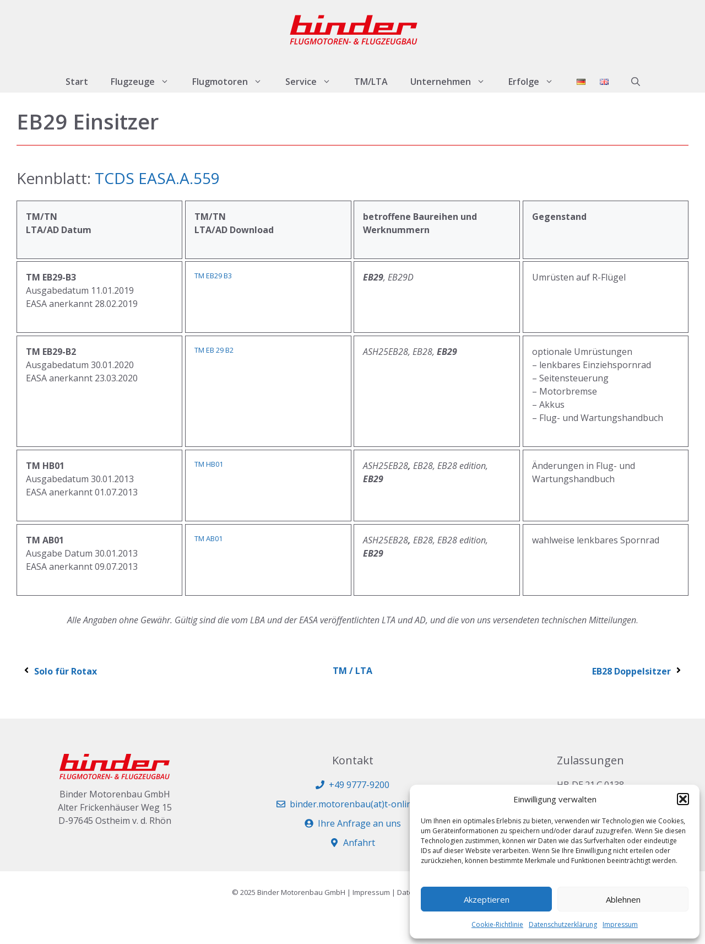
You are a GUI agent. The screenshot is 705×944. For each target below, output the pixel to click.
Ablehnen (623, 899)
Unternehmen (453, 81)
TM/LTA (371, 81)
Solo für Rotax (59, 671)
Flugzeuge (146, 81)
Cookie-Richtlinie (497, 924)
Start (77, 81)
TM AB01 (208, 538)
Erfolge (536, 81)
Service (314, 81)
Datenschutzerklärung (563, 924)
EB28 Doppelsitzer (637, 671)
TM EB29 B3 (213, 275)
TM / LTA (352, 671)
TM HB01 (208, 464)
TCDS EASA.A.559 (157, 178)
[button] (682, 799)
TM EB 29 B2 (214, 350)
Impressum (620, 924)
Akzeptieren (486, 899)
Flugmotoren (233, 81)
